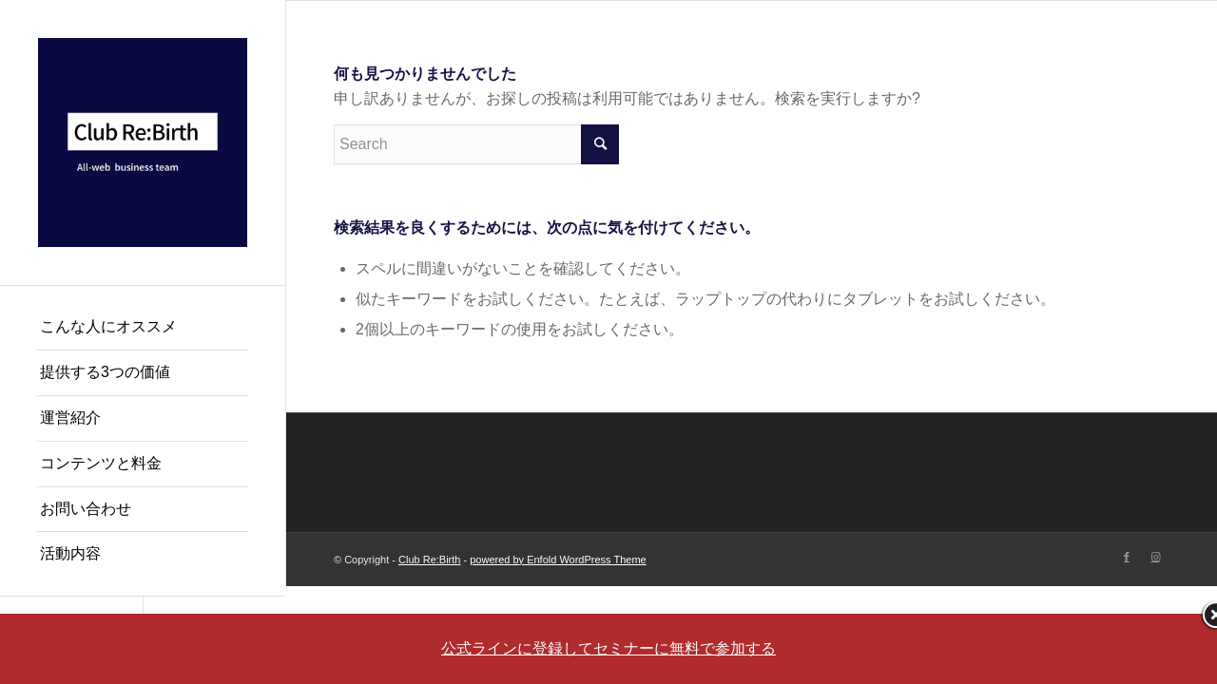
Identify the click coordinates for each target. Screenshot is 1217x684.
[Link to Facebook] (1126, 556)
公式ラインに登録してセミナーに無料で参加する (608, 648)
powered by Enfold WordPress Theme (558, 559)
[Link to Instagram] (1155, 556)
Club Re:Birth (429, 559)
